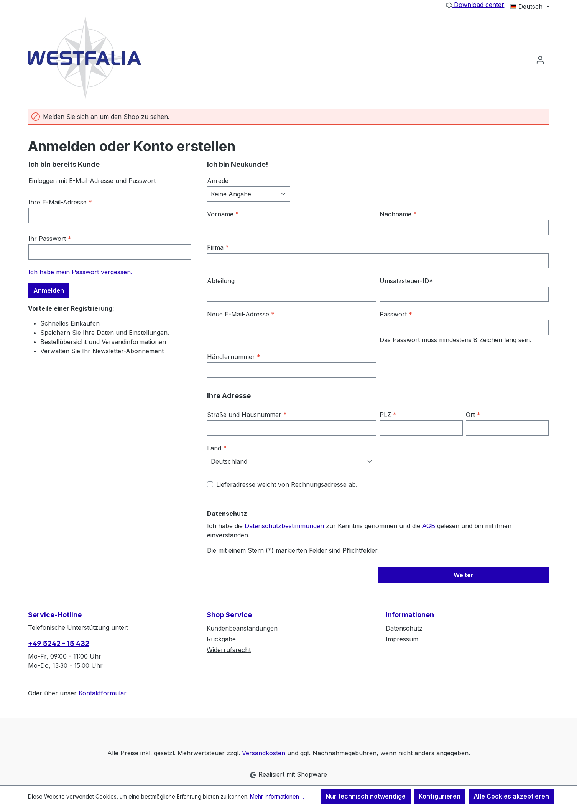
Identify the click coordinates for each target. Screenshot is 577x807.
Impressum (402, 639)
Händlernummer (233, 357)
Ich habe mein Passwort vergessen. (80, 272)
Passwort (396, 314)
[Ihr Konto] (540, 59)
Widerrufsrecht (229, 650)
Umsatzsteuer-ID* (406, 281)
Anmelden (48, 290)
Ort (473, 414)
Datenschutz (404, 628)
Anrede (217, 180)
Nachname (398, 214)
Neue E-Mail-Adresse (241, 314)
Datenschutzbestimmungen (284, 526)
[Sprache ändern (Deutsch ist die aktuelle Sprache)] (529, 6)
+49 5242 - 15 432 (58, 643)
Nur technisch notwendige (365, 796)
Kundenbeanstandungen (242, 628)
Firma (218, 247)
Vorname (223, 214)
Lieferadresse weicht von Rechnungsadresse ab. (286, 484)
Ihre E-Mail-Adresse (60, 202)
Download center (475, 4)
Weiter (463, 575)
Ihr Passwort (49, 238)
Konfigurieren (439, 796)
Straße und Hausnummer (247, 414)
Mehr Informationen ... (277, 796)
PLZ (388, 414)
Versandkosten (263, 753)
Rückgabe (221, 639)
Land (217, 448)
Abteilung (221, 281)
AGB (428, 526)
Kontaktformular (102, 693)
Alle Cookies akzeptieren (511, 796)
